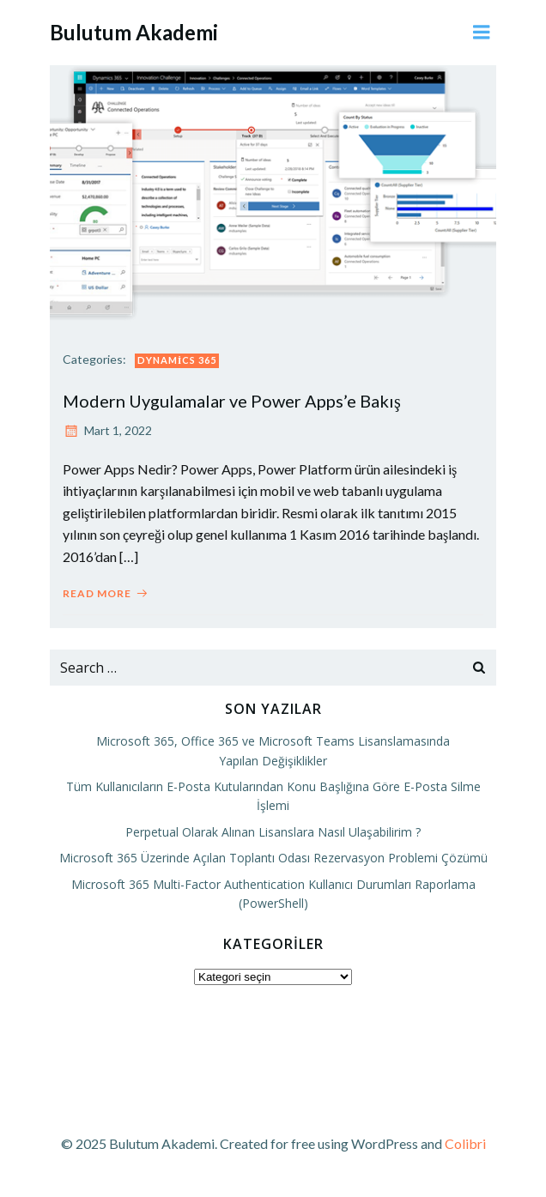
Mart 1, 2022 (107, 430)
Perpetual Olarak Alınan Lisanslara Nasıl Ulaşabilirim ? (273, 832)
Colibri (465, 1143)
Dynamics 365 (176, 360)
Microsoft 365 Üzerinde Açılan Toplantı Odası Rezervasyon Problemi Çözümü (273, 857)
